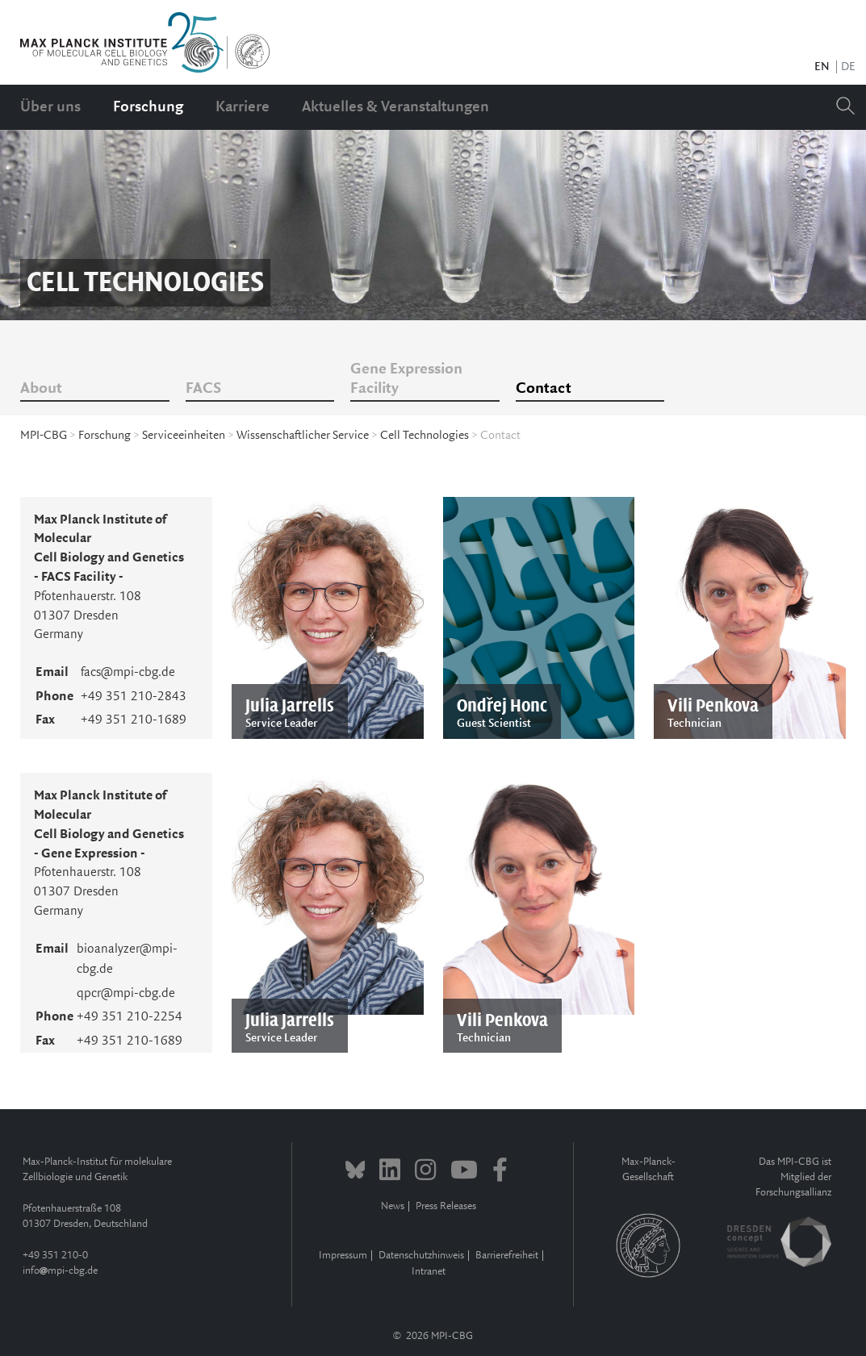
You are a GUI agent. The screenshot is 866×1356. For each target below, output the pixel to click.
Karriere (242, 107)
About (41, 389)
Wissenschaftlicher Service (302, 435)
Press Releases (446, 1206)
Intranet (429, 1271)
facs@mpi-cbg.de (128, 672)
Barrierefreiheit (506, 1255)
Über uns (50, 107)
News (392, 1206)
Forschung (148, 107)
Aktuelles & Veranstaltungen (395, 107)
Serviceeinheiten (183, 435)
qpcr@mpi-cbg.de (126, 993)
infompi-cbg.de (60, 1271)
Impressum (343, 1255)
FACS (203, 389)
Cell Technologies (424, 435)
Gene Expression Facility (406, 379)
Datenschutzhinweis (421, 1255)
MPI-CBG (43, 435)
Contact (543, 389)
